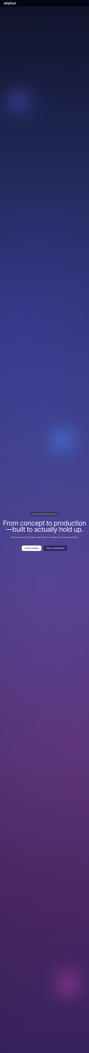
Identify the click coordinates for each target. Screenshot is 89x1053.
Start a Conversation (55, 548)
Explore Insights (32, 548)
